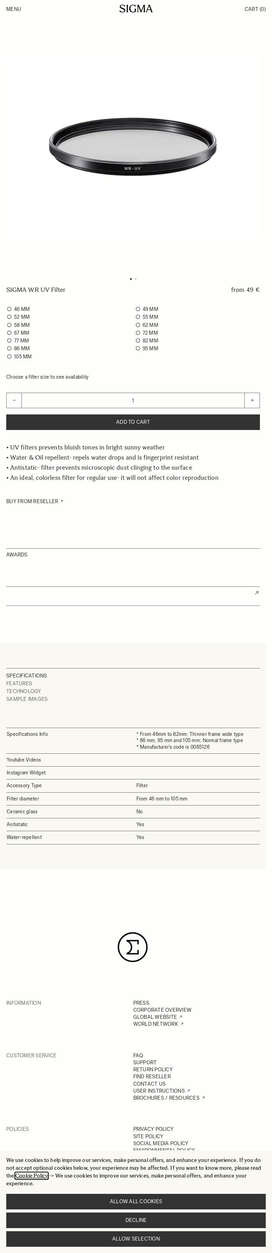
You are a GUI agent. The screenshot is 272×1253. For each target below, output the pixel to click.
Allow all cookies (136, 1201)
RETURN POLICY (153, 1069)
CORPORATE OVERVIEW (162, 1010)
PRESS (141, 1003)
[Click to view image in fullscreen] (133, 145)
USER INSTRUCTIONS (159, 1091)
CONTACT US (149, 1084)
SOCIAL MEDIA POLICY (161, 1143)
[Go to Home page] (136, 8)
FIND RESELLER (152, 1076)
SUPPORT (145, 1062)
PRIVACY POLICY (153, 1129)
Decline (136, 1220)
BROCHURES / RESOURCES (166, 1098)
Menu (13, 9)
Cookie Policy (31, 1175)
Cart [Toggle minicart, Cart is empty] (255, 9)
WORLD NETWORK (155, 1024)
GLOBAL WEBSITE (155, 1017)
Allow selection (136, 1239)
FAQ (138, 1055)
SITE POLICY (148, 1136)
